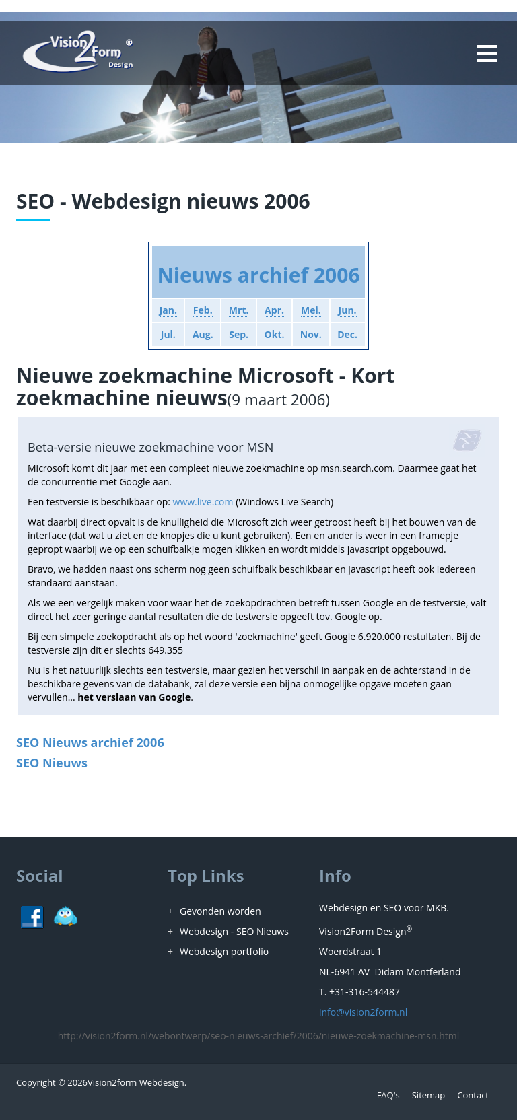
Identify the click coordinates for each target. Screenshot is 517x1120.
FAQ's (388, 1095)
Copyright (36, 1082)
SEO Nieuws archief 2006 (90, 742)
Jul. (168, 334)
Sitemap (429, 1095)
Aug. (203, 334)
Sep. (238, 334)
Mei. (311, 310)
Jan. (168, 310)
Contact (473, 1095)
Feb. (203, 310)
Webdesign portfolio (224, 951)
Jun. (348, 310)
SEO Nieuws (52, 763)
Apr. (274, 310)
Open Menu (486, 53)
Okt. (275, 334)
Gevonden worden (220, 911)
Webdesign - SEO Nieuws (234, 931)
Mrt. (239, 310)
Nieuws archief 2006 (258, 275)
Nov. (311, 334)
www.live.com (203, 501)
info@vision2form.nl (363, 1012)
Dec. (347, 334)
